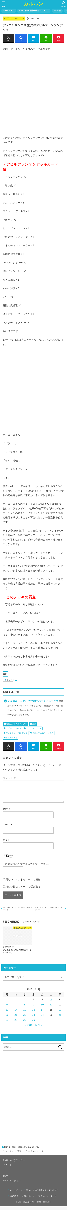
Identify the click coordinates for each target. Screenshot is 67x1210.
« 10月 (28, 1028)
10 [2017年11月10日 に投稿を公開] (42, 1008)
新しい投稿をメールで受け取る (23, 890)
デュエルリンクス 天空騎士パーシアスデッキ (32, 700)
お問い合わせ (28, 1200)
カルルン (33, 3)
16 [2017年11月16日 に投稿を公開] (33, 1013)
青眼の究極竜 (11, 737)
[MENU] (3, 4)
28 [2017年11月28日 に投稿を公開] (15, 1023)
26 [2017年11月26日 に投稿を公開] (59, 1018)
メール (8, 828)
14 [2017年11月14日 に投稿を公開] (15, 1013)
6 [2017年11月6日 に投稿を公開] (7, 1008)
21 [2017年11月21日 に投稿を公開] (15, 1018)
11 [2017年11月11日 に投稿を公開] (51, 1008)
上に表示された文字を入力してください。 (26, 867)
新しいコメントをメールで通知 (23, 883)
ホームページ (8, 10)
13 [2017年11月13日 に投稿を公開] (7, 1013)
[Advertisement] (33, 93)
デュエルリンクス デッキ (16, 733)
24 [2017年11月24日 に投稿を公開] (42, 1018)
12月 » (38, 1028)
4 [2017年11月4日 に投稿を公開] (51, 1003)
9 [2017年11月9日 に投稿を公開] (33, 1008)
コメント (9, 778)
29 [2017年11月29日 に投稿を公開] (24, 1023)
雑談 (34, 724)
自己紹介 (57, 10)
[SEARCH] (63, 4)
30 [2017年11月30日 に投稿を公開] (33, 1023)
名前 (7, 812)
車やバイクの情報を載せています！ (34, 10)
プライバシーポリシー (48, 1200)
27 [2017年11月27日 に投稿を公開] (7, 1023)
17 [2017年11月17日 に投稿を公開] (42, 1013)
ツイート (7, 1168)
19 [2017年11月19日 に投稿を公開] (59, 1013)
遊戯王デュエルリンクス (14, 18)
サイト (6, 843)
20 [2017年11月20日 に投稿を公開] (7, 1018)
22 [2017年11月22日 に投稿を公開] (24, 1018)
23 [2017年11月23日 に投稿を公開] (33, 1018)
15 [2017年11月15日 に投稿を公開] (24, 1013)
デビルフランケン (13, 728)
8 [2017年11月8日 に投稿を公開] (24, 1008)
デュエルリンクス (33, 728)
